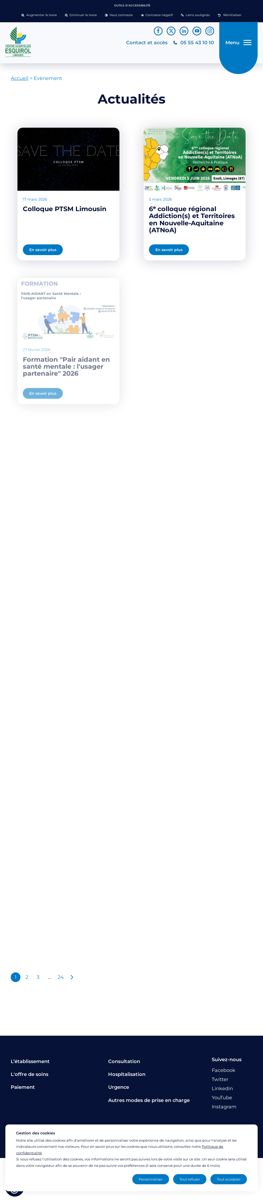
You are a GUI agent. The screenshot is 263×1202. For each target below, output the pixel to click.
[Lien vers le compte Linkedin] (184, 31)
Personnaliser (151, 1179)
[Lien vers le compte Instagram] (209, 31)
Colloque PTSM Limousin (65, 209)
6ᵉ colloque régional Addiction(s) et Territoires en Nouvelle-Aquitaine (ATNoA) (192, 219)
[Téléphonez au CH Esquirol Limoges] (193, 43)
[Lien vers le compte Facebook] (158, 31)
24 (61, 977)
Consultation (124, 1061)
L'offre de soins (29, 1074)
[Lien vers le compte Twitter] (171, 31)
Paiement (23, 1087)
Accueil (19, 78)
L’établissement (30, 1061)
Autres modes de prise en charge (149, 1100)
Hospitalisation (126, 1074)
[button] (39, 15)
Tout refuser (190, 1179)
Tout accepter (228, 1179)
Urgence (118, 1087)
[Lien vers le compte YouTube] (196, 31)
